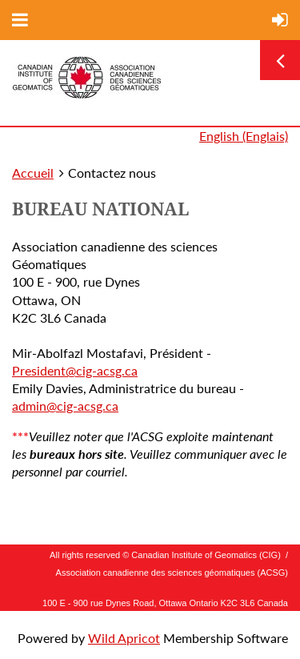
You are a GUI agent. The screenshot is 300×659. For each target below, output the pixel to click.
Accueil (33, 172)
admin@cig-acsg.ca (65, 405)
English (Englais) (243, 135)
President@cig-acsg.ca (75, 370)
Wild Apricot (124, 637)
